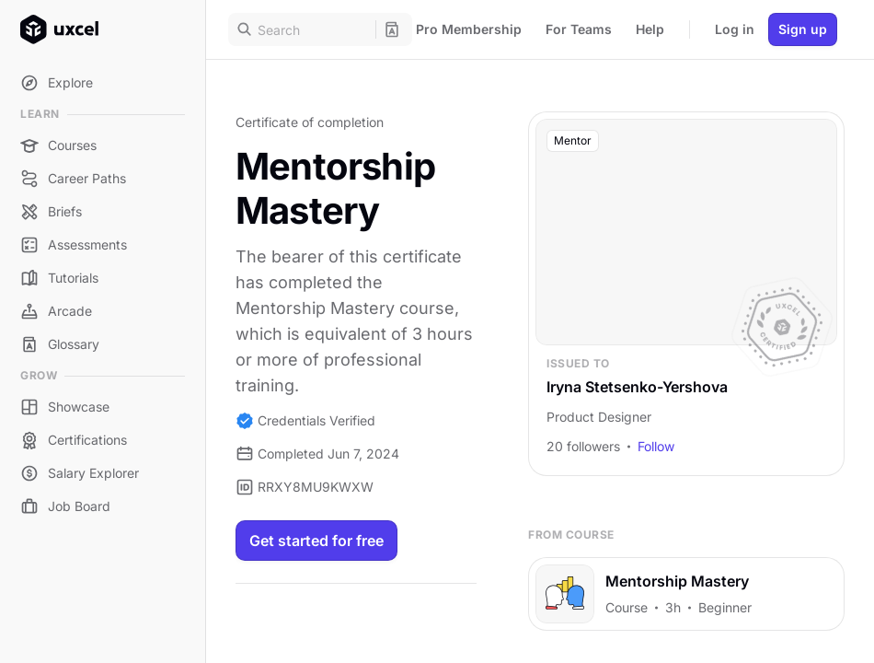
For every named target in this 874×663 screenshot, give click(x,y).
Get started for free (316, 540)
